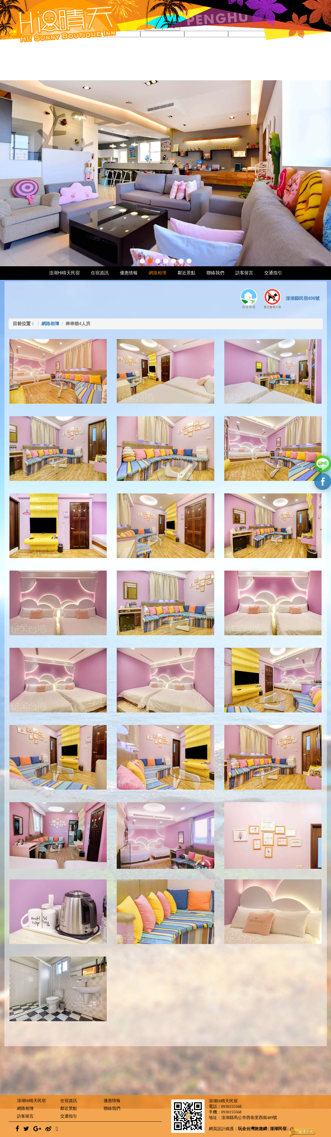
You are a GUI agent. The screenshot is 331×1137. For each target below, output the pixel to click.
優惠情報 (129, 272)
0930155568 (231, 1106)
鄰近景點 (186, 272)
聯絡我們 (215, 272)
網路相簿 (157, 272)
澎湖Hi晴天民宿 (64, 272)
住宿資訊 (100, 272)
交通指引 (273, 272)
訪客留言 (244, 272)
